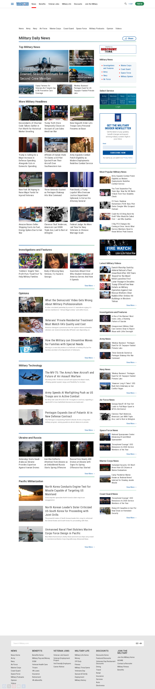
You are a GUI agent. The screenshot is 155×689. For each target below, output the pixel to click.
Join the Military (91, 4)
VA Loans (35, 671)
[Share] (23, 686)
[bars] (12, 4)
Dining (98, 667)
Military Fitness (123, 667)
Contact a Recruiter (124, 663)
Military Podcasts (96, 28)
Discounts (78, 4)
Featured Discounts (103, 658)
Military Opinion (127, 76)
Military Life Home (82, 655)
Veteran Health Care (40, 664)
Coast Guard (68, 28)
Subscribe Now (118, 153)
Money (77, 658)
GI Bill (34, 661)
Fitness (77, 664)
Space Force (81, 28)
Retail (98, 673)
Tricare (35, 668)
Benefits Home (38, 655)
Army (28, 28)
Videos (119, 28)
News (34, 4)
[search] (126, 4)
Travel (98, 670)
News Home (15, 655)
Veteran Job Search (61, 655)
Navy (35, 28)
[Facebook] (4, 686)
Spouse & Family (81, 674)
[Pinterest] (14, 686)
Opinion (110, 28)
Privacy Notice (127, 158)
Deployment (79, 677)
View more (89, 285)
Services (99, 679)
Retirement (36, 677)
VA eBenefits (37, 680)
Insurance (36, 674)
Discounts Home (102, 655)
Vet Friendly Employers (62, 663)
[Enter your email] (118, 147)
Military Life (66, 4)
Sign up (139, 4)
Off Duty (78, 661)
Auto (98, 682)
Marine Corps (55, 28)
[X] (9, 686)
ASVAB (120, 660)
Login (131, 4)
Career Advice (59, 667)
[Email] (18, 686)
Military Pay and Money (41, 658)
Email (104, 143)
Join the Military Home (126, 657)
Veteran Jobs (53, 4)
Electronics (100, 685)
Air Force (43, 28)
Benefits (42, 4)
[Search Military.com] (77, 643)
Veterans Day (80, 671)
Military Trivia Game (82, 668)
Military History (80, 680)
